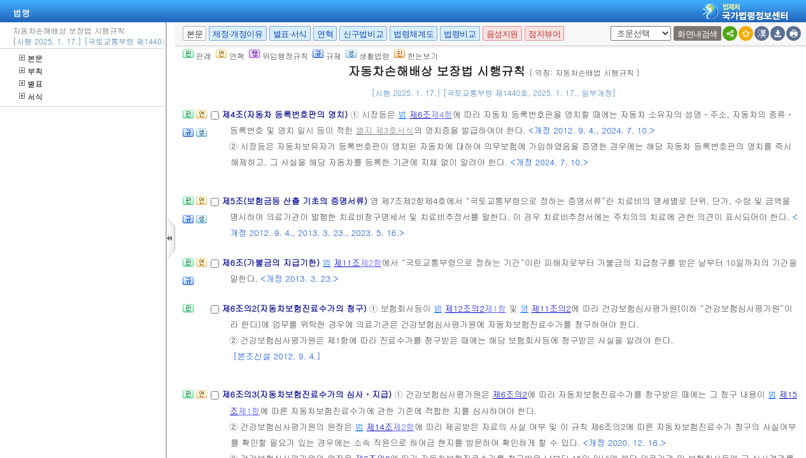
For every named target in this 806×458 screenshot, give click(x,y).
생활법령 (368, 55)
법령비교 (460, 34)
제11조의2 (551, 308)
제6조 (420, 114)
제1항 (495, 308)
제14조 (379, 426)
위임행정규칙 (278, 55)
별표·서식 (290, 34)
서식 (31, 96)
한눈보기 (416, 55)
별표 (31, 83)
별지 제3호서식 (385, 130)
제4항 (442, 114)
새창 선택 (608, 26)
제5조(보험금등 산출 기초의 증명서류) (296, 201)
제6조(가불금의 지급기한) (272, 262)
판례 (197, 55)
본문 (31, 58)
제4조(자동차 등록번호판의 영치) (286, 114)
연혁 (325, 34)
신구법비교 (363, 34)
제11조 (347, 262)
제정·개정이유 (237, 34)
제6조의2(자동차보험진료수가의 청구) (295, 308)
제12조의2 (464, 308)
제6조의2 (509, 394)
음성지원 (502, 34)
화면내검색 (697, 34)
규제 (327, 55)
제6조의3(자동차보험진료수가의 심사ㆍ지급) (308, 394)
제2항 (371, 262)
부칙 (31, 71)
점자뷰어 (544, 34)
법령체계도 (413, 34)
